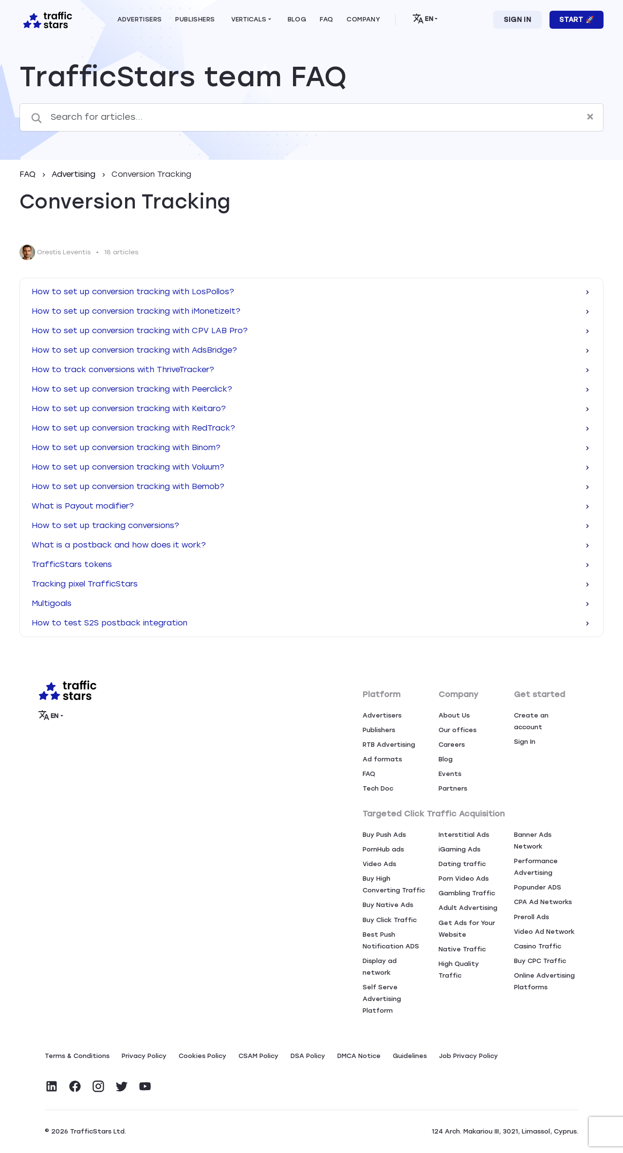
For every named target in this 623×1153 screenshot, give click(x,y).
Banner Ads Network (532, 840)
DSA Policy (308, 1055)
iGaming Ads (459, 849)
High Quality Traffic (459, 969)
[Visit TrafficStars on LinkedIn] (51, 1086)
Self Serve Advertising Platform (382, 998)
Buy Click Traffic (390, 920)
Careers (452, 744)
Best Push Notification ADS (391, 940)
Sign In (517, 20)
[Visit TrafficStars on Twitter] (121, 1086)
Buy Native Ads (388, 904)
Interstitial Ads (464, 834)
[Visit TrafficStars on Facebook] (75, 1086)
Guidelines (410, 1055)
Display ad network (380, 966)
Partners (453, 788)
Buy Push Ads (384, 834)
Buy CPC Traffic (540, 960)
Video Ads (379, 864)
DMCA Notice (359, 1055)
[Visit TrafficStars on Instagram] (98, 1086)
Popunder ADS (537, 887)
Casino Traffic (537, 946)
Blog (446, 759)
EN (422, 18)
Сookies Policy (202, 1055)
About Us (454, 715)
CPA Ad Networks (543, 902)
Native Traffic (462, 949)
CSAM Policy (258, 1055)
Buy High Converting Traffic (394, 884)
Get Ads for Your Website (467, 928)
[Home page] (45, 19)
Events (450, 773)
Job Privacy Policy (468, 1055)
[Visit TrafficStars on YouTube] (145, 1086)
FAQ (28, 174)
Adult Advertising (468, 907)
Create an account (531, 721)
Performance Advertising (536, 866)
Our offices (457, 730)
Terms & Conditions (77, 1055)
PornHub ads (383, 849)
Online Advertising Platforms (544, 981)
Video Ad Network (544, 931)
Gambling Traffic (467, 893)
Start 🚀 (576, 20)
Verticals (248, 19)
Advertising (75, 174)
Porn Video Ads (464, 878)
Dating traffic (462, 864)
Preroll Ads (531, 917)
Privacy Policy (144, 1055)
